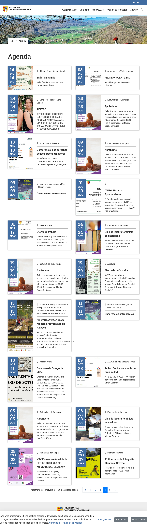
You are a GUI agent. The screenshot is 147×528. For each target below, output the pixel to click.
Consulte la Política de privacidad (65, 522)
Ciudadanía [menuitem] (98, 10)
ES (136, 2)
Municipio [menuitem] (85, 10)
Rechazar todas (139, 519)
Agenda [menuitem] (134, 10)
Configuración (104, 519)
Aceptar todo (121, 519)
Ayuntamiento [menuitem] (69, 10)
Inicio (12, 41)
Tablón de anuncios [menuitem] (117, 10)
